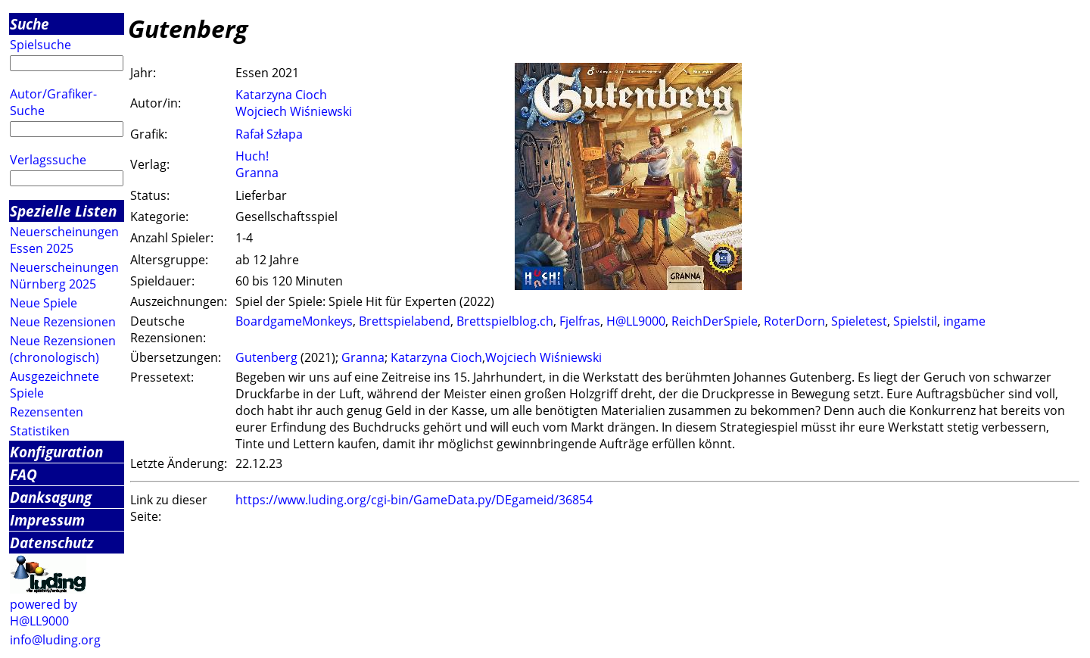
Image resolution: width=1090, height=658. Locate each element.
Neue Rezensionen (63, 321)
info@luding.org (55, 639)
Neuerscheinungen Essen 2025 (64, 240)
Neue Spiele (43, 303)
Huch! (252, 156)
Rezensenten (46, 412)
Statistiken (40, 431)
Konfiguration (56, 451)
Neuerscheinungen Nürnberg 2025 (64, 275)
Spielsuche (40, 44)
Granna (257, 172)
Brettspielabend (404, 321)
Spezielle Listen (63, 211)
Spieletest (859, 321)
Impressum (47, 520)
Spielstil (915, 321)
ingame (964, 321)
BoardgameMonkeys (294, 321)
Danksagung (51, 497)
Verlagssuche (48, 159)
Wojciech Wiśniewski (293, 111)
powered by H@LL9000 (43, 612)
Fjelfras (579, 321)
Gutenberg (266, 357)
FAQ (23, 474)
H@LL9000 (635, 321)
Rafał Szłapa (269, 134)
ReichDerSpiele (714, 321)
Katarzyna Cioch (281, 94)
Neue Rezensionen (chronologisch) (63, 349)
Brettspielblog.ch (504, 321)
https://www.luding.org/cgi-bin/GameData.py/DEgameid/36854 (414, 499)
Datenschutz (52, 542)
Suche (29, 24)
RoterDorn (794, 321)
